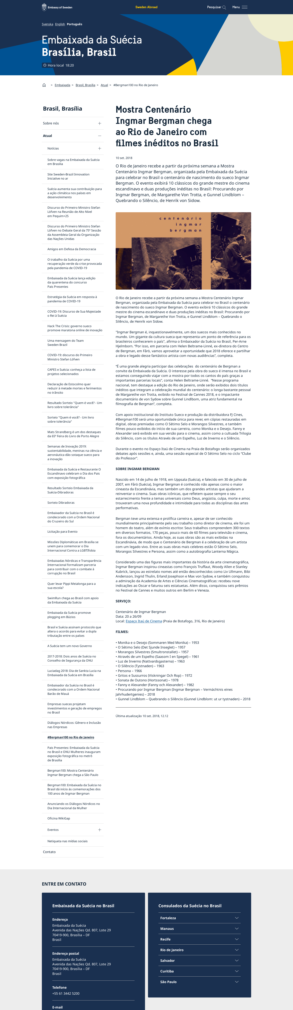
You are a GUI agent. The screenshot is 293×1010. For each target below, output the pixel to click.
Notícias (53, 148)
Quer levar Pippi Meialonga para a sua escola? (71, 586)
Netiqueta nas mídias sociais (67, 841)
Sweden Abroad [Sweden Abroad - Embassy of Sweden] (146, 7)
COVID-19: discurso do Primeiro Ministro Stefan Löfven (69, 357)
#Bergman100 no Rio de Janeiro (70, 737)
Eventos (53, 830)
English (60, 24)
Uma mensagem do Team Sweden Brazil (65, 343)
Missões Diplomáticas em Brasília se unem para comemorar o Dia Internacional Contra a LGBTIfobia (72, 546)
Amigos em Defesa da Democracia (71, 249)
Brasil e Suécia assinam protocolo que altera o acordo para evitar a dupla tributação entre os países (74, 631)
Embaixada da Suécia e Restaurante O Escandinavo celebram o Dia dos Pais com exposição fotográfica (74, 473)
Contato (49, 852)
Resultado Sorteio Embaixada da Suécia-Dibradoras (70, 490)
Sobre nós (51, 123)
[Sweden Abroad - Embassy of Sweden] (60, 7)
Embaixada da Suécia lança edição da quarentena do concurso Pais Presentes (71, 282)
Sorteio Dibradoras (61, 503)
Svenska (47, 24)
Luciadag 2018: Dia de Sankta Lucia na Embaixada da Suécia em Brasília (74, 673)
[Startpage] (45, 85)
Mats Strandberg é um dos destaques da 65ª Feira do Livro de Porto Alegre (74, 434)
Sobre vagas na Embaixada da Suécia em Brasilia (73, 162)
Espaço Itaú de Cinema (144, 621)
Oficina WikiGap (58, 818)
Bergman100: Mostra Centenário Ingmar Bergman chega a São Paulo (72, 773)
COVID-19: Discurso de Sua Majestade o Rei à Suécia (74, 313)
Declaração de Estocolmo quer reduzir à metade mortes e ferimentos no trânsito (74, 388)
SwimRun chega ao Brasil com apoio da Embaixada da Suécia (73, 600)
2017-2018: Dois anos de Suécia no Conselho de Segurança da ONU (71, 658)
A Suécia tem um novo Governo (69, 646)
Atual (104, 85)
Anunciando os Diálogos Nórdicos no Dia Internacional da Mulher (73, 806)
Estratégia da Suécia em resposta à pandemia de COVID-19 (72, 299)
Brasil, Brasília (85, 85)
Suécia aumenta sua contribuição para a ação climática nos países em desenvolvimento (74, 193)
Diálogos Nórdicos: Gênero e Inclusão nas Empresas (74, 725)
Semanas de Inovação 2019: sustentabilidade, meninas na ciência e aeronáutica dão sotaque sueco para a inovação (74, 452)
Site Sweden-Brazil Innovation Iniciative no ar (68, 176)
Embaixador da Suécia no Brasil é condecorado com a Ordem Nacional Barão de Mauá (73, 689)
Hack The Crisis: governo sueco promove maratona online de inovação (74, 328)
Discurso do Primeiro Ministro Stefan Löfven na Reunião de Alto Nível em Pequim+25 (73, 212)
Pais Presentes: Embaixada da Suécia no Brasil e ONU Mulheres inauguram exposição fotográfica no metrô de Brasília (74, 754)
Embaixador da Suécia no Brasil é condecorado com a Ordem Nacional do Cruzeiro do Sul (73, 517)
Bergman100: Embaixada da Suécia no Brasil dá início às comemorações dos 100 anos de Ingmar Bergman (74, 789)
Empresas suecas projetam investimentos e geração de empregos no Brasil (74, 708)
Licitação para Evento (62, 532)
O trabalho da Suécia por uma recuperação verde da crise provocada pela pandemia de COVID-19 (74, 263)
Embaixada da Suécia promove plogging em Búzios (69, 615)
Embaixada (62, 85)
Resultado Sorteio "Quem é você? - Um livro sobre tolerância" (74, 405)
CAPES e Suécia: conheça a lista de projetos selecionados (71, 372)
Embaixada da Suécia (92, 46)
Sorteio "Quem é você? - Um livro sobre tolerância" (70, 419)
